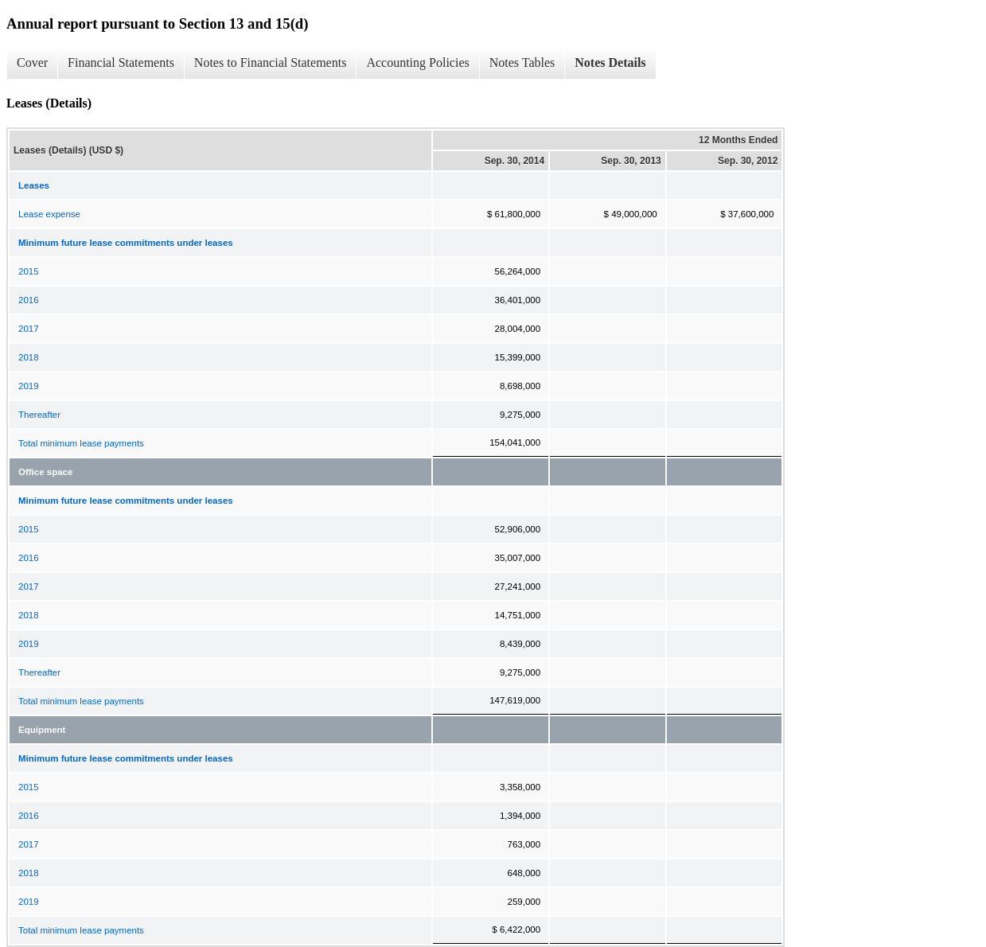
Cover (32, 62)
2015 (28, 271)
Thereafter (39, 414)
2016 (28, 300)
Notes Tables (522, 62)
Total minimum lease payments (81, 443)
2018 (28, 357)
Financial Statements (121, 62)
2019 (28, 386)
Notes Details (610, 62)
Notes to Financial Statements (270, 62)
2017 (28, 328)
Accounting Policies (417, 62)
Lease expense (49, 214)
